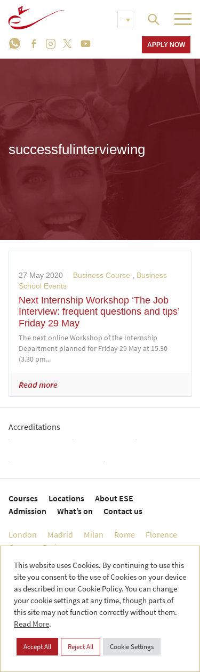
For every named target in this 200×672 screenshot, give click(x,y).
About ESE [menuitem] (114, 498)
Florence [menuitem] (161, 534)
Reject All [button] (80, 646)
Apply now (166, 45)
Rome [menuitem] (124, 534)
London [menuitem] (23, 534)
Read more (38, 384)
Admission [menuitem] (27, 511)
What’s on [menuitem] (75, 511)
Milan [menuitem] (93, 534)
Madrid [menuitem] (60, 534)
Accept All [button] (37, 646)
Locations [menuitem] (66, 498)
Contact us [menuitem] (122, 511)
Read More (31, 624)
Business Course (101, 275)
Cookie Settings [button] (132, 646)
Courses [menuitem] (23, 498)
